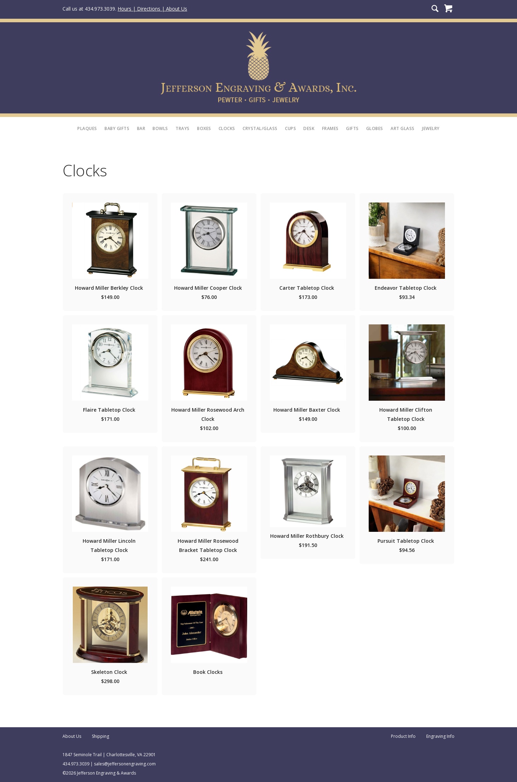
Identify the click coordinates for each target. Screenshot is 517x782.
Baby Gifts (117, 128)
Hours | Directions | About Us (152, 8)
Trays (183, 128)
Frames (330, 128)
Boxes (204, 128)
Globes (374, 128)
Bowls (160, 128)
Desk (308, 128)
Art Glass (403, 128)
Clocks (227, 128)
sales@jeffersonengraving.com (125, 764)
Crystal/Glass (260, 128)
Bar (141, 128)
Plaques (87, 128)
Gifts (352, 128)
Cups (290, 128)
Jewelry (431, 128)
